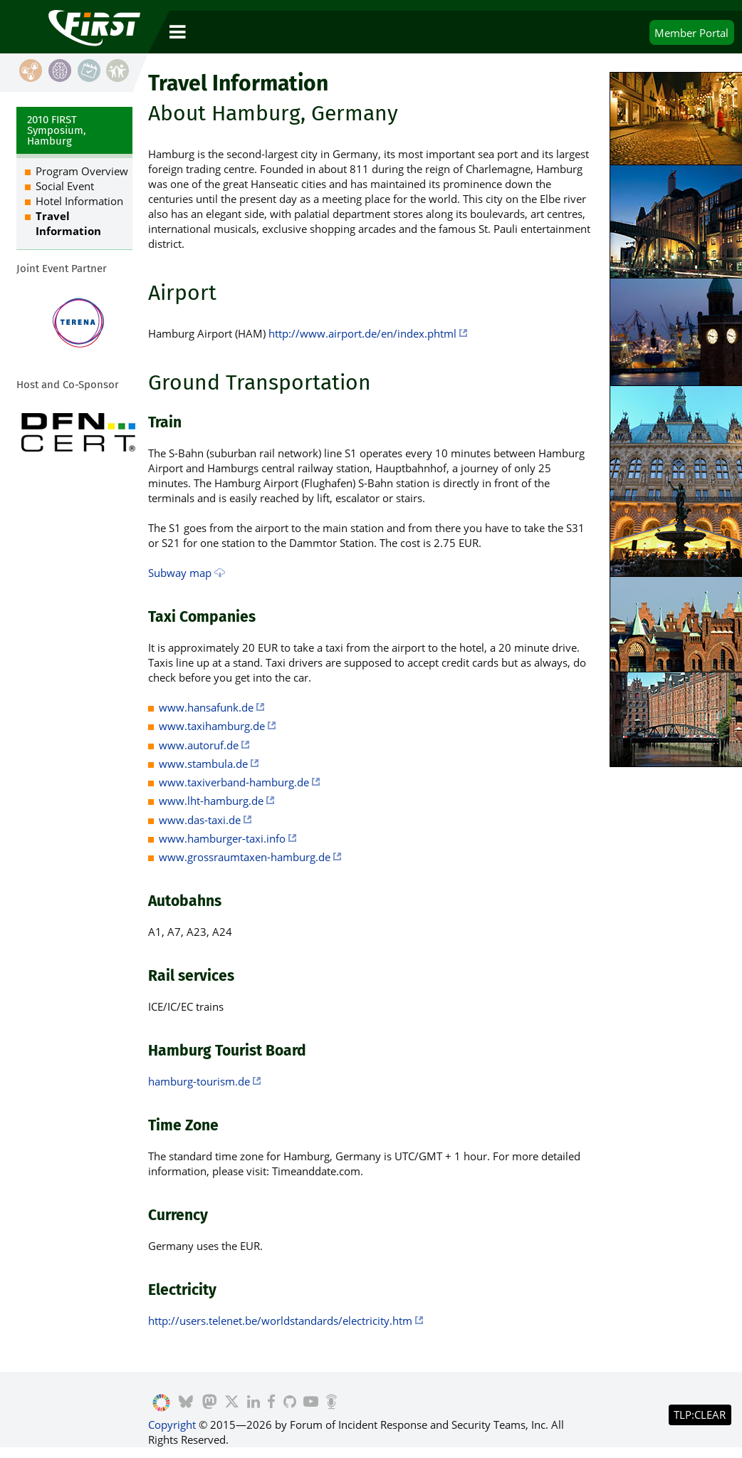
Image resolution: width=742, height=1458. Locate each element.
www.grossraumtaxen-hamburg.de (244, 857)
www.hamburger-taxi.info (222, 838)
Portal (691, 33)
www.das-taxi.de (200, 820)
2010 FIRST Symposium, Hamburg (56, 130)
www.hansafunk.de (206, 707)
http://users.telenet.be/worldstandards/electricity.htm (280, 1320)
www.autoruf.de (199, 745)
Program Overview (82, 171)
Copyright (172, 1424)
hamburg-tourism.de (199, 1081)
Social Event (65, 186)
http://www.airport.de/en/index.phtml (362, 333)
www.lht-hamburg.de (211, 800)
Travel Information (68, 223)
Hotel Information (79, 201)
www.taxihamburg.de (212, 726)
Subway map (179, 573)
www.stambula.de (203, 763)
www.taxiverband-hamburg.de (234, 782)
